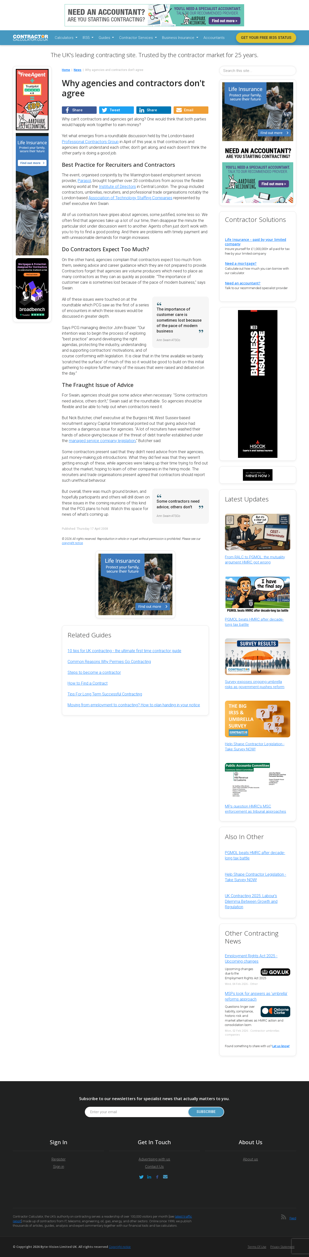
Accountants (214, 37)
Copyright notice (120, 1247)
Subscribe (206, 1112)
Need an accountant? (242, 283)
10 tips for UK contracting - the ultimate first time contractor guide (124, 650)
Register (59, 1159)
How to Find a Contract (88, 683)
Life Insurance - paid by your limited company (255, 241)
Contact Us (154, 1166)
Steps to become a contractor (94, 672)
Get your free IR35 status (266, 37)
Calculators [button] (64, 37)
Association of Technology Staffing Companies (130, 198)
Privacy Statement (282, 1247)
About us (250, 1159)
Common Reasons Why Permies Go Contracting (109, 661)
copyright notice (72, 543)
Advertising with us (154, 1159)
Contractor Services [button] (136, 37)
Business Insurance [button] (178, 37)
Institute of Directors (117, 186)
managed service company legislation (102, 440)
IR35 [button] (87, 37)
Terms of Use (257, 1247)
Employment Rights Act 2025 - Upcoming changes (251, 959)
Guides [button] (105, 37)
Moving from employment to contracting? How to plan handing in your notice (134, 705)
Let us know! (281, 1046)
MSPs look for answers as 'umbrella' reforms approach (256, 996)
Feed (293, 1218)
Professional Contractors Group (90, 141)
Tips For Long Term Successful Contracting (105, 694)
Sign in (58, 1166)
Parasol (84, 180)
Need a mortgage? (240, 263)
